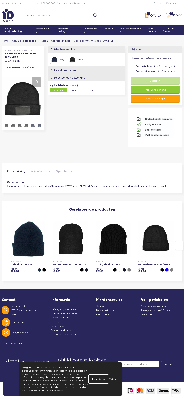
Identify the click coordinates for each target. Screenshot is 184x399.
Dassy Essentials (60, 317)
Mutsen (44, 40)
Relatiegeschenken (130, 30)
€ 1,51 (56, 270)
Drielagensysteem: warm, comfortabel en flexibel (65, 311)
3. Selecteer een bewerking (68, 77)
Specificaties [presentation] (65, 171)
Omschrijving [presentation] (16, 171)
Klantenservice (174, 3)
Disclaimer (147, 314)
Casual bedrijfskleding (12, 30)
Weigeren (113, 379)
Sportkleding (90, 30)
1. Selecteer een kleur (64, 49)
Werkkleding (43, 30)
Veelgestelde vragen (62, 330)
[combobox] (55, 15)
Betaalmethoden (105, 310)
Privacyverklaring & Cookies (156, 310)
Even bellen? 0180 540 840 (162, 30)
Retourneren (103, 314)
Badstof (108, 30)
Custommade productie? (65, 334)
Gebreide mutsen (61, 40)
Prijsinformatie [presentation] (40, 171)
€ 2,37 (142, 270)
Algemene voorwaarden (154, 306)
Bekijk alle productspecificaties (20, 67)
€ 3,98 (15, 270)
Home (5, 40)
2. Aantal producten (63, 70)
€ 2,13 (99, 270)
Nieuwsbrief (57, 326)
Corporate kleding (62, 30)
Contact (100, 306)
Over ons (158, 3)
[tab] (16, 172)
